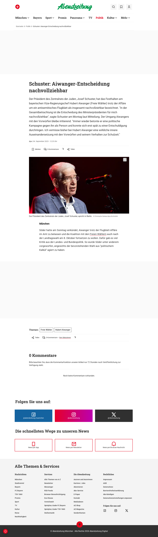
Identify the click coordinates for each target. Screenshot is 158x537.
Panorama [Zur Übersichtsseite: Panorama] (76, 17)
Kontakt (77, 498)
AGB (105, 483)
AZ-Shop (77, 505)
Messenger (48, 487)
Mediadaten (78, 502)
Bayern (17, 487)
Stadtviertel (19, 483)
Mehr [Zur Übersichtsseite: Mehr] (124, 17)
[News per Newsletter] (73, 445)
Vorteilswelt (49, 502)
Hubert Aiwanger (62, 330)
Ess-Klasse (48, 498)
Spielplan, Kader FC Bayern (55, 505)
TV (16, 505)
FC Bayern (19, 491)
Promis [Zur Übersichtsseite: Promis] (62, 17)
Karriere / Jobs (79, 483)
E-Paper (77, 494)
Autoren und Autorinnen (83, 479)
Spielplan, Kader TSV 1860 (54, 509)
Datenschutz (108, 487)
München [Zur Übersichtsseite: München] (21, 17)
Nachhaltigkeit (20, 517)
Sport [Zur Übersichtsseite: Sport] (48, 17)
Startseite (19, 26)
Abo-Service (78, 491)
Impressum (107, 479)
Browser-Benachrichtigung (54, 494)
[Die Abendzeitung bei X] (114, 416)
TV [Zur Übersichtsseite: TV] (90, 17)
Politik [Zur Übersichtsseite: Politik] (99, 17)
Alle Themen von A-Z (52, 479)
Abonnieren (78, 487)
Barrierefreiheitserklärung (113, 491)
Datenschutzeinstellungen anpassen (117, 498)
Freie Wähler (46, 330)
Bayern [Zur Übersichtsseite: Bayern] (37, 17)
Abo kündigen (108, 494)
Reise (17, 513)
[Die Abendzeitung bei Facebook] (33, 416)
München (18, 479)
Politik (28, 26)
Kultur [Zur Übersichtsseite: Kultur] (111, 17)
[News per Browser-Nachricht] (114, 445)
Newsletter (48, 483)
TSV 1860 (18, 494)
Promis (17, 498)
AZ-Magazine (79, 509)
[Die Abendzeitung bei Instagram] (73, 416)
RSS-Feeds (48, 491)
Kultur (17, 509)
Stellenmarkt (49, 513)
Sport (17, 502)
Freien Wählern (98, 234)
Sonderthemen (79, 513)
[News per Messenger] (33, 445)
